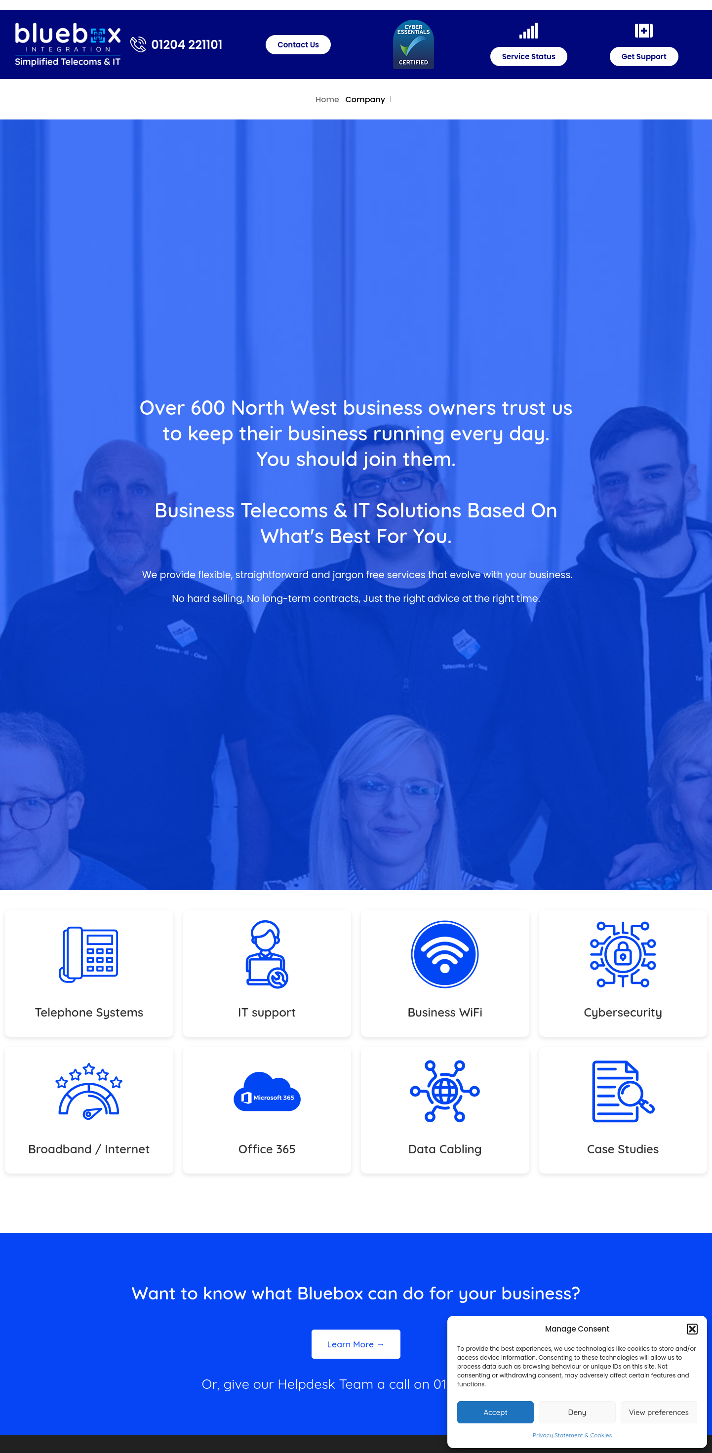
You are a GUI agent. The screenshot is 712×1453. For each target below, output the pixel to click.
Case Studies (623, 1148)
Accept (495, 1412)
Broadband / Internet (89, 1148)
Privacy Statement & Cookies (572, 1435)
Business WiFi (444, 1012)
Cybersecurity (623, 1012)
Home (327, 99)
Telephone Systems (89, 1012)
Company (369, 99)
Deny (577, 1412)
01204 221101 (186, 45)
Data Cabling (445, 1148)
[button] (692, 1329)
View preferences (659, 1412)
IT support (267, 1012)
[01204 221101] (138, 44)
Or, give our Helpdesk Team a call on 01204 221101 (356, 1383)
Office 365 (267, 1148)
